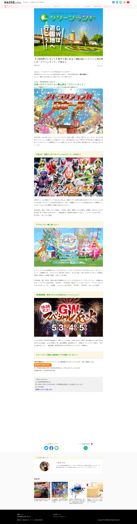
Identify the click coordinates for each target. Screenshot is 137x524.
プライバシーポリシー (59, 516)
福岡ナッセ (20, 514)
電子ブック (107, 6)
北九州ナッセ (56, 514)
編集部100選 (97, 6)
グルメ (37, 6)
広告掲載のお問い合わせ (24, 516)
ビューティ (47, 6)
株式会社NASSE (39, 520)
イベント (67, 6)
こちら (64, 275)
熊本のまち (57, 6)
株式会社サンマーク (28, 520)
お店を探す (87, 6)
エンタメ (77, 6)
